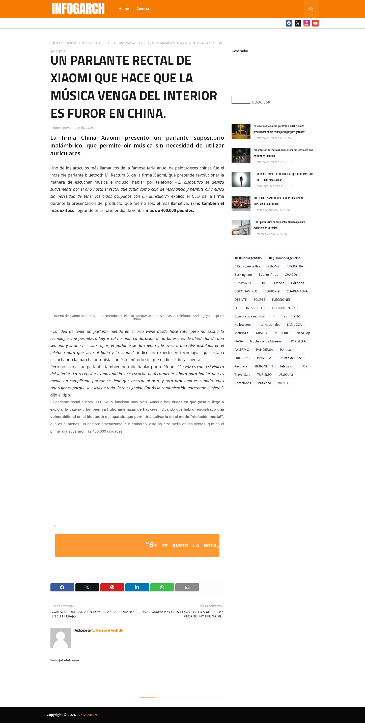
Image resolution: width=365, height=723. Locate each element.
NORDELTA (297, 341)
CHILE (263, 283)
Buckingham (243, 275)
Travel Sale (242, 375)
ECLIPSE (259, 300)
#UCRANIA (294, 266)
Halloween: (242, 325)
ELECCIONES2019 (282, 308)
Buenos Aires (268, 275)
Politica (285, 350)
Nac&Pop (303, 333)
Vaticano (264, 383)
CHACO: (291, 275)
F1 (274, 316)
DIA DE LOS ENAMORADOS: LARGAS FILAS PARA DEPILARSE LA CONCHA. (278, 201)
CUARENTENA (297, 291)
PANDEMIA (264, 350)
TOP (304, 366)
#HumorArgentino (248, 258)
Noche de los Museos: (266, 341)
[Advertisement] (95, 495)
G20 (297, 316)
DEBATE (240, 300)
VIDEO (283, 383)
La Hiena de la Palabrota (107, 631)
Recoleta (240, 366)
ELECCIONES (281, 300)
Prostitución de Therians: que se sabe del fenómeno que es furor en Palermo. (283, 153)
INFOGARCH (87, 715)
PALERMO (241, 350)
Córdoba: (298, 283)
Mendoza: (241, 333)
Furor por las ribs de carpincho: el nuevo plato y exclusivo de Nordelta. (279, 225)
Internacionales (269, 325)
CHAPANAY (243, 283)
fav (285, 316)
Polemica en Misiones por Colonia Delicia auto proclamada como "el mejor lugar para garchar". (279, 129)
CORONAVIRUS (246, 291)
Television (287, 366)
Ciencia (279, 283)
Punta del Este (291, 358)
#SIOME (273, 266)
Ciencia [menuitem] (142, 8)
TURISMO (264, 375)
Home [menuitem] (124, 8)
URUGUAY (286, 375)
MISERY (262, 333)
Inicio (54, 43)
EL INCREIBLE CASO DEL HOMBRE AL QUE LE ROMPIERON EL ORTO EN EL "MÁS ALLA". (283, 177)
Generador (240, 51)
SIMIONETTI (263, 366)
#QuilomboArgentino (285, 258)
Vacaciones (242, 383)
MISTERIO (282, 333)
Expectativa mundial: (250, 316)
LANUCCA (294, 325)
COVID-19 (272, 291)
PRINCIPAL (69, 43)
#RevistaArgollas (247, 266)
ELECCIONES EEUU (248, 308)
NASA (238, 341)
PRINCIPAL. (265, 358)
